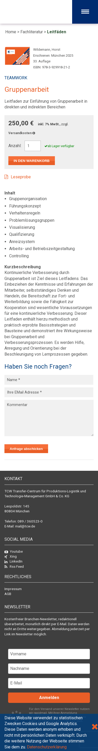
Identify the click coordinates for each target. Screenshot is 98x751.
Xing (10, 556)
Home (10, 31)
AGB (7, 594)
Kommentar (49, 418)
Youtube (13, 551)
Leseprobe (21, 176)
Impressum (13, 589)
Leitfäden (56, 31)
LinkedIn (13, 561)
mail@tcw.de (25, 526)
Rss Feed (14, 566)
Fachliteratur (31, 31)
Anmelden (49, 697)
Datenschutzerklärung (47, 747)
